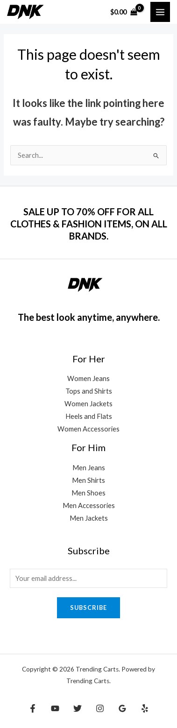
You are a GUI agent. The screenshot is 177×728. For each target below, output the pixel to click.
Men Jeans (88, 468)
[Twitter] (77, 708)
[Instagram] (100, 708)
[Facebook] (32, 708)
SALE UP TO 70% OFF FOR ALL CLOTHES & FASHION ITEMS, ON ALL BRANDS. (88, 223)
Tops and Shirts (88, 391)
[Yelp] (145, 708)
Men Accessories (89, 505)
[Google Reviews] (122, 708)
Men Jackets (89, 518)
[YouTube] (55, 708)
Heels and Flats (88, 416)
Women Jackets (88, 404)
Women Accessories (88, 429)
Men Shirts (88, 480)
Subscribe (88, 607)
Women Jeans (88, 378)
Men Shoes (88, 493)
